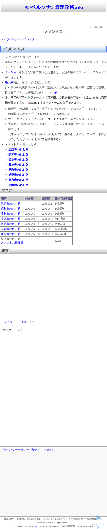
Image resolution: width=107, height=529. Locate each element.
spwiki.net (38, 526)
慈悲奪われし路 (18, 169)
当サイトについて (42, 449)
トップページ (9, 39)
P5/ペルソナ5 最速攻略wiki (53, 7)
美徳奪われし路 (18, 164)
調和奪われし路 (18, 154)
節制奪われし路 (18, 159)
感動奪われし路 (18, 174)
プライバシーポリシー (15, 449)
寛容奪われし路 (18, 179)
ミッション (12, 72)
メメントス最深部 (12, 242)
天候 (54, 92)
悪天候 (9, 82)
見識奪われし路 (18, 185)
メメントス (28, 39)
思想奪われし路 (18, 149)
